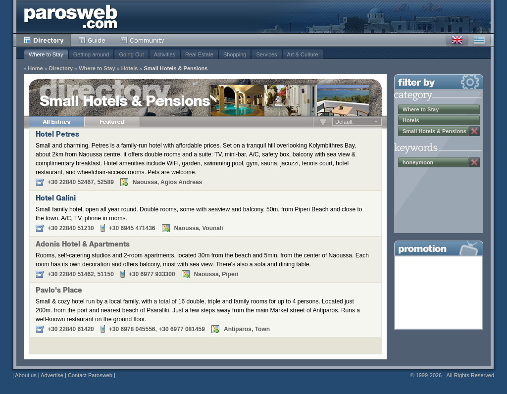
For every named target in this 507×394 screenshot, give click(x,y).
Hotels (129, 68)
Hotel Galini (56, 199)
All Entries (56, 121)
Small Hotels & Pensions (175, 68)
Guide (92, 40)
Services (266, 54)
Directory (43, 40)
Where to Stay (46, 54)
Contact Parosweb (90, 375)
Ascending (323, 121)
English (457, 40)
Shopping (235, 54)
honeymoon (418, 162)
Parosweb (70, 16)
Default (344, 122)
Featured (112, 121)
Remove (474, 131)
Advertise (52, 375)
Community (143, 40)
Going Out (131, 54)
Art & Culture (302, 54)
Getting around (91, 54)
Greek (479, 40)
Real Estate (199, 54)
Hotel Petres (57, 135)
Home (35, 68)
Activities (164, 54)
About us (25, 375)
